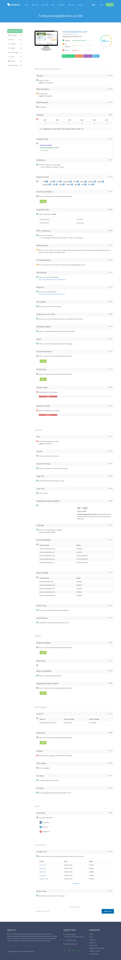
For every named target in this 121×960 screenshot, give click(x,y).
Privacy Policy (94, 951)
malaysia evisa (43, 879)
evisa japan (42, 875)
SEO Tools (35, 5)
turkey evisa (43, 872)
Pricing (80, 5)
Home (27, 5)
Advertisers (94, 954)
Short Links (71, 5)
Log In (101, 5)
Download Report (68, 56)
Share (96, 56)
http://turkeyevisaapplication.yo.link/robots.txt (52, 294)
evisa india (42, 865)
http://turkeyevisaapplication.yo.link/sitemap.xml (52, 279)
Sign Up (109, 5)
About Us (92, 942)
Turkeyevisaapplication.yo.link (74, 32)
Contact (92, 940)
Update (79, 56)
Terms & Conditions (96, 948)
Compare (88, 56)
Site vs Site (45, 5)
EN (95, 5)
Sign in (43, 201)
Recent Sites (61, 5)
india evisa (42, 868)
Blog (52, 5)
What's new (93, 945)
